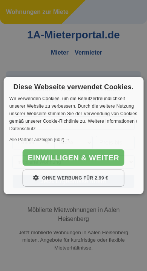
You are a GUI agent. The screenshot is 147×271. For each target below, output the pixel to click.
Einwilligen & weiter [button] (73, 158)
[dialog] (74, 135)
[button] (73, 139)
